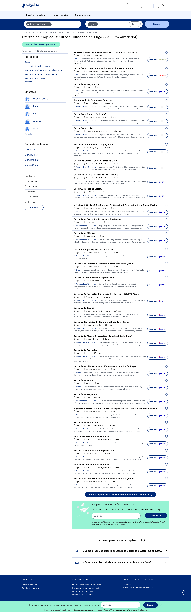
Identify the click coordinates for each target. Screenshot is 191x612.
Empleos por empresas (82, 591)
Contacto (127, 584)
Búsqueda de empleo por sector (86, 588)
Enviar (150, 605)
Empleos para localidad (82, 594)
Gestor (28, 62)
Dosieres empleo (29, 584)
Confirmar (34, 207)
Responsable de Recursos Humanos (41, 74)
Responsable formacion (35, 78)
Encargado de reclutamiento (37, 66)
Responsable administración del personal (43, 70)
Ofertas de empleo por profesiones (87, 584)
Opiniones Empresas (31, 588)
